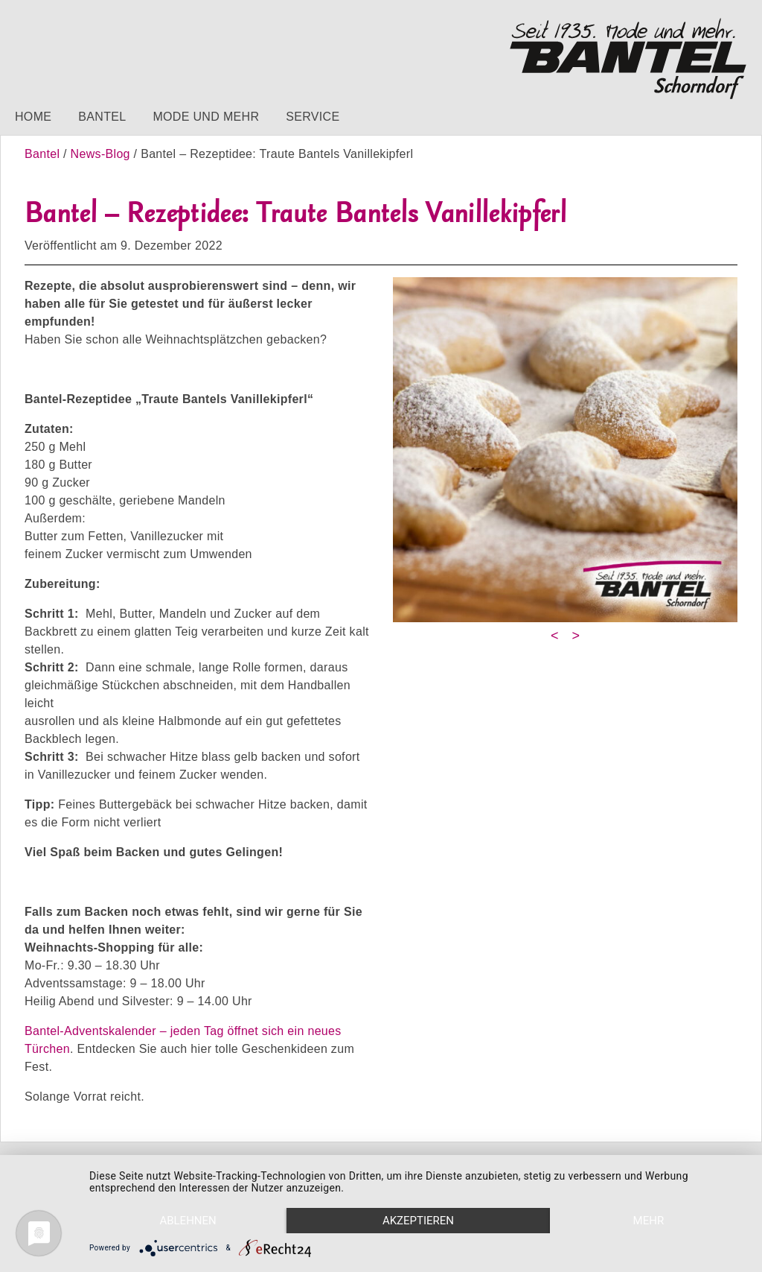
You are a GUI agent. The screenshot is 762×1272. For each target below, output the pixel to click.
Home (33, 116)
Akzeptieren (418, 1220)
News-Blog (100, 154)
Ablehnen (187, 1220)
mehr (649, 1220)
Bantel (102, 116)
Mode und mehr (206, 116)
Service (312, 116)
